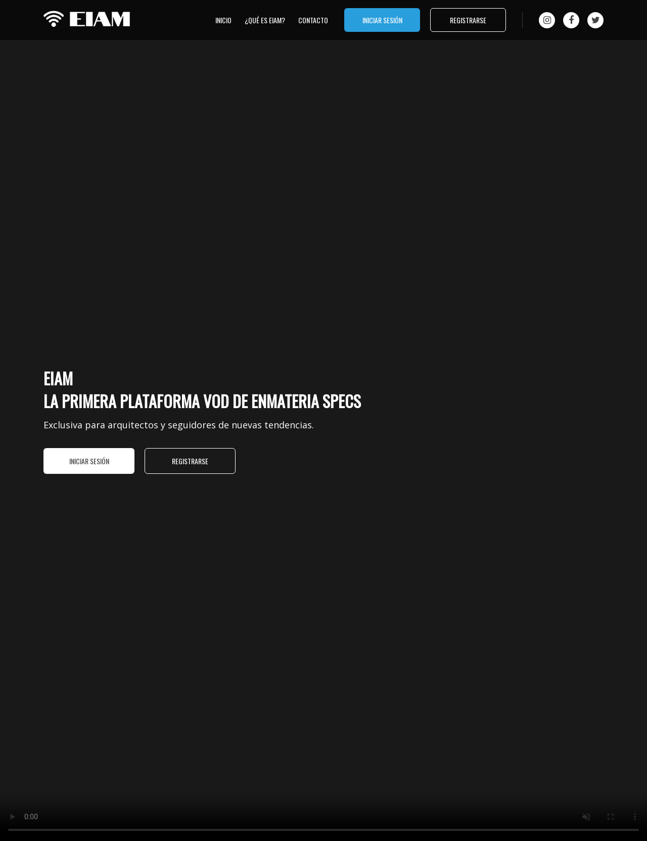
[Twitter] (595, 20)
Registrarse (468, 20)
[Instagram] (547, 20)
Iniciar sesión (382, 20)
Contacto (313, 20)
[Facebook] (571, 20)
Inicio (223, 20)
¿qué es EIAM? (265, 20)
